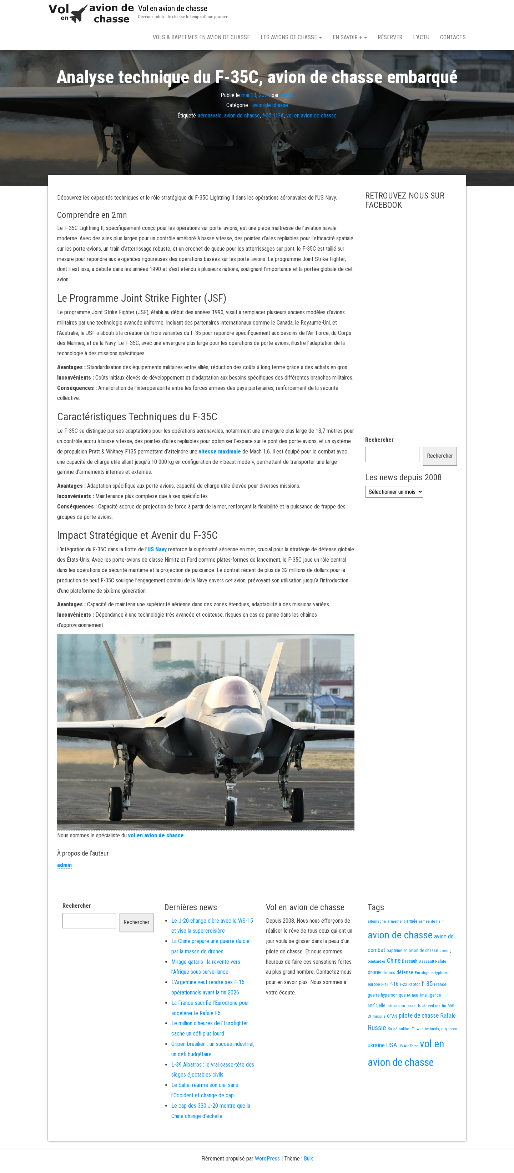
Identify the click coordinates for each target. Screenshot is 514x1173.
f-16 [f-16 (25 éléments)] (394, 1009)
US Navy (157, 574)
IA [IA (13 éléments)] (408, 1020)
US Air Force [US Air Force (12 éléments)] (408, 1071)
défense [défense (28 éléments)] (405, 997)
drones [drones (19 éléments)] (388, 997)
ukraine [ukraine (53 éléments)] (376, 1070)
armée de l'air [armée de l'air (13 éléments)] (431, 946)
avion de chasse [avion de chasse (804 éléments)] (400, 960)
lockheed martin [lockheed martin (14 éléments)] (432, 1030)
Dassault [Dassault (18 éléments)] (409, 986)
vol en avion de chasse (311, 140)
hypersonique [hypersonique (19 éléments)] (393, 1020)
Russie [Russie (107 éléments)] (377, 1053)
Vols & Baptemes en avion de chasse (201, 37)
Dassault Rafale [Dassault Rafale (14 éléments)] (432, 986)
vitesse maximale (220, 476)
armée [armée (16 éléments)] (411, 946)
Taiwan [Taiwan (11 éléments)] (418, 1054)
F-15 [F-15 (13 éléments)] (385, 1009)
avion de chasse (270, 130)
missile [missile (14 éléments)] (379, 1041)
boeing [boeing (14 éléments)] (445, 975)
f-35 (267, 140)
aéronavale (210, 140)
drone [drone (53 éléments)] (374, 997)
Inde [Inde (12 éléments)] (415, 1020)
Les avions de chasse (291, 37)
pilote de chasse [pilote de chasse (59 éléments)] (419, 1040)
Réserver (390, 37)
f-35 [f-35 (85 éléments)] (427, 1008)
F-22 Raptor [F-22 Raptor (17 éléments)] (410, 1009)
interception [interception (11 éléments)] (396, 1030)
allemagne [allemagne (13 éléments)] (377, 946)
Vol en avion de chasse (172, 8)
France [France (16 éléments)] (440, 1009)
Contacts (453, 37)
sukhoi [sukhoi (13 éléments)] (404, 1053)
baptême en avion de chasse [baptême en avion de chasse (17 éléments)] (412, 975)
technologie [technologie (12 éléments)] (434, 1054)
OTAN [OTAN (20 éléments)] (392, 1041)
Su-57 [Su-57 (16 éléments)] (392, 1053)
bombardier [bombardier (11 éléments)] (377, 986)
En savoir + (350, 37)
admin (286, 119)
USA (279, 140)
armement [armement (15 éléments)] (396, 946)
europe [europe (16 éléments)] (374, 1009)
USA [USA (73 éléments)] (391, 1070)
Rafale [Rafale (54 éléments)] (448, 1040)
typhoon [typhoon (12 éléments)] (451, 1054)
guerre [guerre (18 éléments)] (373, 1020)
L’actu (421, 37)
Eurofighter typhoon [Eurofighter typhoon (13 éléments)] (432, 997)
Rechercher (379, 464)
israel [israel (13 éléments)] (412, 1030)
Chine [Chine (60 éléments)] (393, 985)
